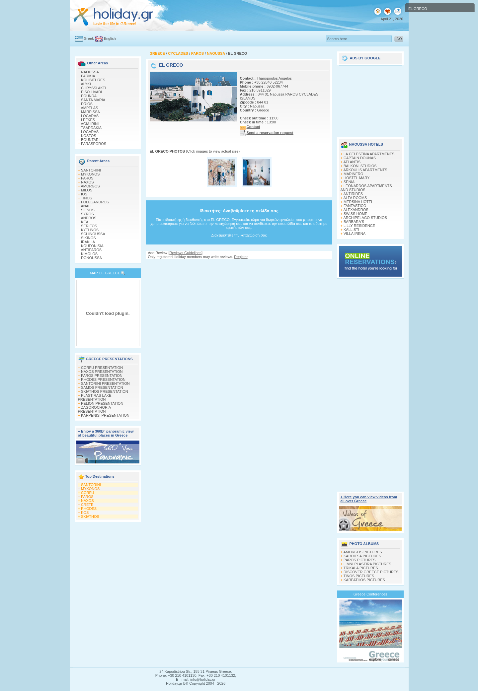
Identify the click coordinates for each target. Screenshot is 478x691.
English (110, 38)
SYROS (87, 214)
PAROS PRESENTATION (101, 376)
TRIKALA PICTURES (361, 568)
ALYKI (86, 84)
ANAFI (86, 206)
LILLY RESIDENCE (359, 226)
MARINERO (353, 174)
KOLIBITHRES (93, 80)
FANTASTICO (355, 206)
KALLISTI (351, 230)
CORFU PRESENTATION (102, 368)
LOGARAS (90, 116)
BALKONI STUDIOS (360, 166)
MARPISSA (90, 112)
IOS (84, 194)
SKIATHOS (90, 516)
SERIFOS (89, 226)
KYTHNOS (90, 230)
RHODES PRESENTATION (103, 379)
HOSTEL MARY (356, 178)
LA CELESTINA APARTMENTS (369, 154)
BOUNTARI (90, 140)
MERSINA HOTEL (358, 202)
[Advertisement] (239, 265)
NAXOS (87, 182)
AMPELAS (89, 108)
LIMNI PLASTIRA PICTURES (367, 564)
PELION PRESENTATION (102, 403)
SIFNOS (88, 210)
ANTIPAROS (91, 250)
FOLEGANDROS (95, 202)
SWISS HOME (355, 214)
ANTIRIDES (353, 194)
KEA (84, 222)
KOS (85, 513)
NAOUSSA (90, 72)
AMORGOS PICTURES (362, 552)
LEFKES (88, 120)
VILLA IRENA (354, 234)
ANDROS (88, 218)
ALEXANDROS (355, 210)
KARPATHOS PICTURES (364, 580)
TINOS (86, 198)
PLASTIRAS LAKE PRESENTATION (95, 397)
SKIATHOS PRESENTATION (104, 391)
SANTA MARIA (93, 100)
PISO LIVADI (91, 92)
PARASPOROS (93, 144)
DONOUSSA (91, 258)
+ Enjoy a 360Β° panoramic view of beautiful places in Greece (106, 433)
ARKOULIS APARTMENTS (365, 170)
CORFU (87, 493)
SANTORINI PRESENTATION (105, 383)
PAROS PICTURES (359, 560)
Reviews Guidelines (185, 253)
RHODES (89, 509)
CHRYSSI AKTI (93, 88)
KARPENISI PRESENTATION (105, 415)
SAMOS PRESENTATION (102, 387)
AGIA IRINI (90, 124)
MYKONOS (90, 174)
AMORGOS (90, 186)
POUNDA (89, 96)
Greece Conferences (370, 594)
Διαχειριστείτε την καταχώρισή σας (239, 235)
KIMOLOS (89, 254)
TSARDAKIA (91, 128)
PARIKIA (88, 76)
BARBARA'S (354, 222)
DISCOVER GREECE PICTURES (371, 572)
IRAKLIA (88, 242)
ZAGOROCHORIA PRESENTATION (94, 409)
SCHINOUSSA (93, 234)
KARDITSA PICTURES (362, 556)
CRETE (87, 505)
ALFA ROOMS (355, 198)
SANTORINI (91, 170)
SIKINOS (88, 238)
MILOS (86, 190)
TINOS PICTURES (359, 576)
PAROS (87, 178)
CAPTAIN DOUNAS (360, 158)
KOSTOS (88, 136)
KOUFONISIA (92, 246)
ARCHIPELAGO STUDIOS (365, 218)
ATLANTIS (351, 162)
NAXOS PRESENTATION (102, 372)
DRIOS (87, 104)
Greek (89, 38)
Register (240, 257)
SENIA (349, 182)
